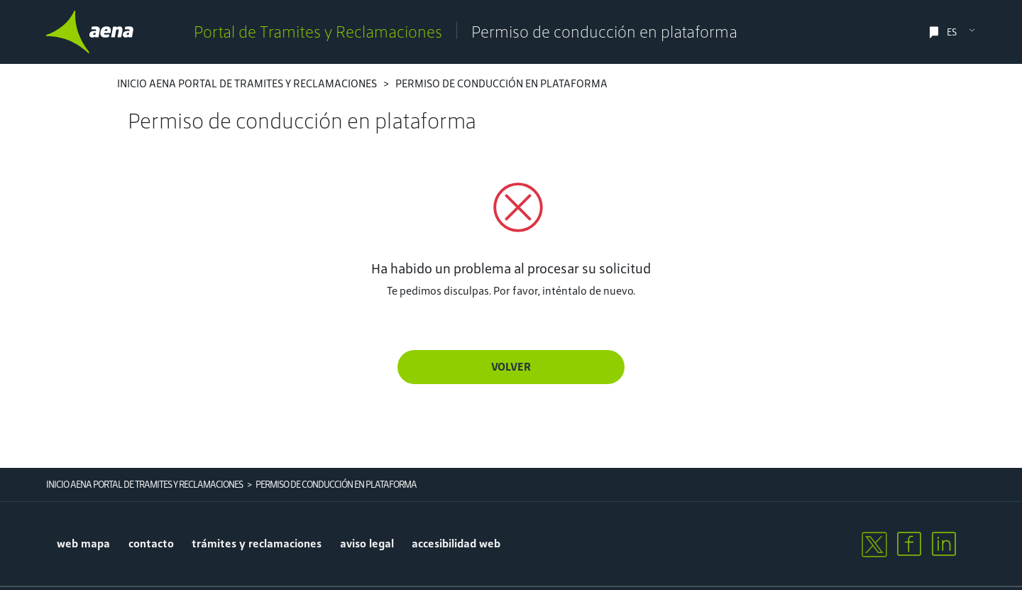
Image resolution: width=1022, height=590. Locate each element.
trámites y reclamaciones (257, 543)
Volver (511, 366)
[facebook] (909, 544)
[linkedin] (944, 544)
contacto (151, 543)
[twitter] (873, 544)
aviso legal (367, 543)
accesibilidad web (456, 543)
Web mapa (83, 543)
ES (952, 32)
